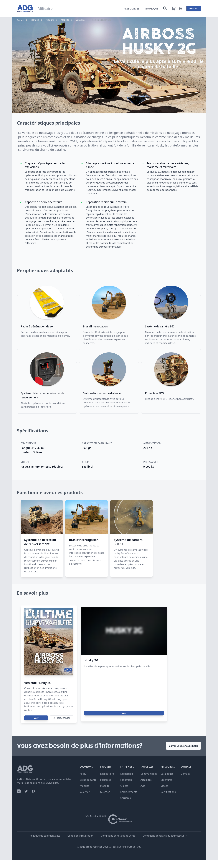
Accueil (20, 20)
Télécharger (61, 718)
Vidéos (164, 786)
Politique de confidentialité (45, 835)
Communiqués (148, 773)
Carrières (125, 798)
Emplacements (128, 792)
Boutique (152, 8)
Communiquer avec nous (183, 745)
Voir (36, 718)
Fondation (126, 779)
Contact (185, 773)
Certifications (168, 792)
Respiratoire (107, 773)
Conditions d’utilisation (80, 835)
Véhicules (80, 19)
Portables (105, 779)
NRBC (83, 773)
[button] (180, 8)
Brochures (166, 779)
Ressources (131, 8)
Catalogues (167, 773)
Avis (142, 786)
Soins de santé (88, 779)
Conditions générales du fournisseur (165, 835)
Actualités (146, 779)
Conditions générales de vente (118, 835)
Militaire (35, 19)
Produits (50, 19)
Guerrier (85, 792)
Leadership (126, 773)
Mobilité (65, 19)
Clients (124, 786)
